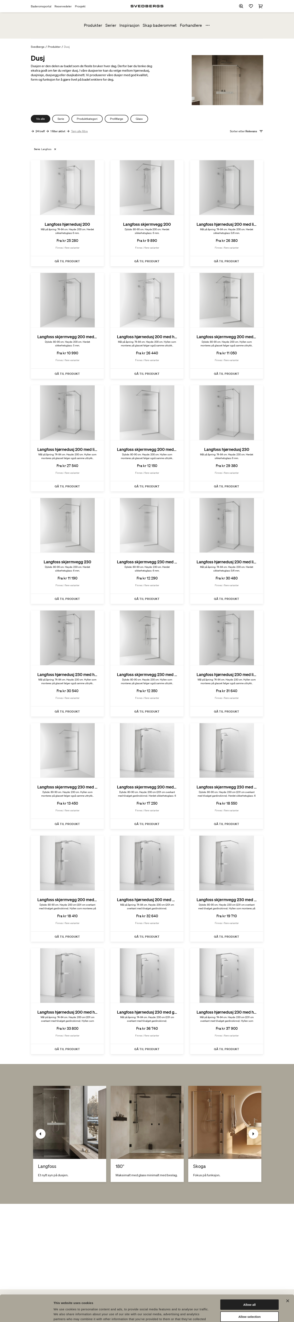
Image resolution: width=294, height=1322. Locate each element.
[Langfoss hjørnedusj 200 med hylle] (147, 326)
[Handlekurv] (260, 6)
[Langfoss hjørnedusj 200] (67, 213)
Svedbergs (38, 47)
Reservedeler (63, 6)
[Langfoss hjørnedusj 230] (226, 438)
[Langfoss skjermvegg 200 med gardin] (147, 776)
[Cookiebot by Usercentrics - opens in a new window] (26, 1314)
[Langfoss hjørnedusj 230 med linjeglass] (226, 551)
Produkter (93, 25)
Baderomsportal (41, 6)
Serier (110, 25)
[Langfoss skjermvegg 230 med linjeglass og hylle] (67, 776)
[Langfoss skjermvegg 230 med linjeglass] (147, 551)
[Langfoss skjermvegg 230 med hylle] (147, 663)
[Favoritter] (250, 6)
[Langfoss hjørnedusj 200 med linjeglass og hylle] (67, 438)
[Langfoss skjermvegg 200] (147, 213)
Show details (214, 1314)
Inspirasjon (129, 25)
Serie (61, 119)
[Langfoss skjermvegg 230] (67, 551)
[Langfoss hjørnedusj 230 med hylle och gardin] (226, 1001)
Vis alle (40, 119)
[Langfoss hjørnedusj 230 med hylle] (67, 663)
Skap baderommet (160, 25)
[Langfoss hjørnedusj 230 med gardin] (147, 1001)
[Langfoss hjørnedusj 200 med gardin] (147, 888)
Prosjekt (80, 6)
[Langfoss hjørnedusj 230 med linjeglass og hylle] (226, 663)
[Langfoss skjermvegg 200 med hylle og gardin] (67, 888)
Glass (139, 119)
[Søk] (241, 6)
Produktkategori (87, 119)
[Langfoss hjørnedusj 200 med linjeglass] (226, 213)
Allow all (249, 1278)
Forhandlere (191, 25)
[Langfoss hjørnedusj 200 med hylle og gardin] (67, 1001)
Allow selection (249, 1290)
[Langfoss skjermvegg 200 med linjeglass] (67, 326)
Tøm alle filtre (79, 131)
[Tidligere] (41, 1134)
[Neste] (253, 1134)
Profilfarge (116, 119)
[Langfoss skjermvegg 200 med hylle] (226, 326)
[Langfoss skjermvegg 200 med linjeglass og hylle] (147, 438)
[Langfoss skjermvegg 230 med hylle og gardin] (226, 888)
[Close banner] (287, 1274)
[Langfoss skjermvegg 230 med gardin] (226, 776)
